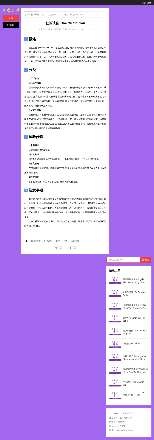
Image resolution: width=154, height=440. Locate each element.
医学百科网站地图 (117, 422)
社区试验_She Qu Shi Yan (71, 14)
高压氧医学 (35, 241)
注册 (149, 2)
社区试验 (48, 241)
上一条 (72, 248)
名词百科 (10, 24)
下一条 (58, 248)
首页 (11, 18)
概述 (58, 241)
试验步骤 (75, 241)
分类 (65, 241)
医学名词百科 (126, 417)
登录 (144, 2)
